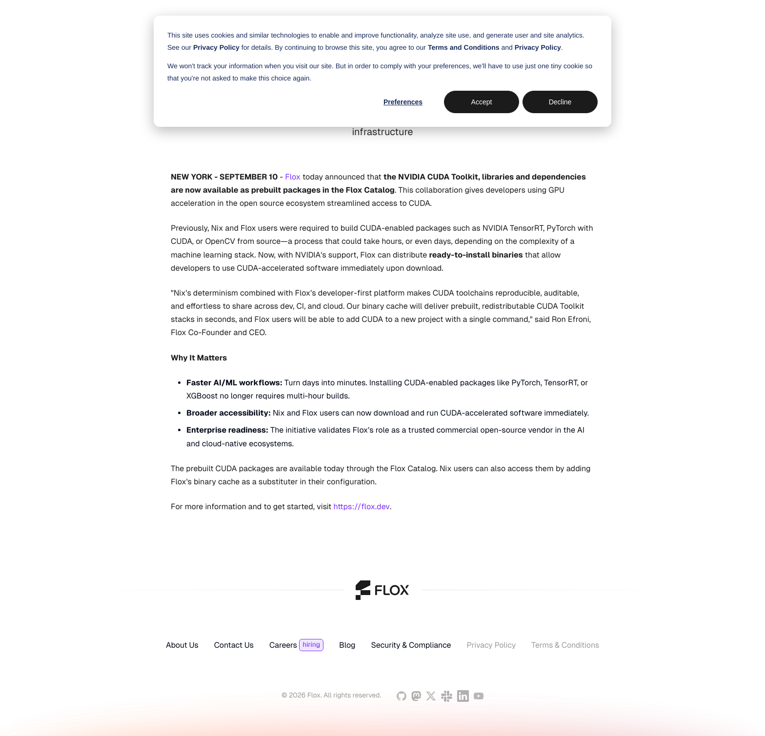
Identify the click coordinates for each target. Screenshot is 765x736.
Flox (293, 176)
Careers (283, 645)
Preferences (403, 102)
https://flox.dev (361, 506)
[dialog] (382, 71)
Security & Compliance (411, 645)
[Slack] (446, 696)
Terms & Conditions (565, 645)
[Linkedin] (463, 696)
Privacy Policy (491, 645)
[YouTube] (478, 696)
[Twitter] (431, 696)
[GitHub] (401, 696)
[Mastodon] (416, 696)
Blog (347, 645)
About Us (182, 645)
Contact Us (234, 645)
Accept (481, 102)
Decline (560, 102)
